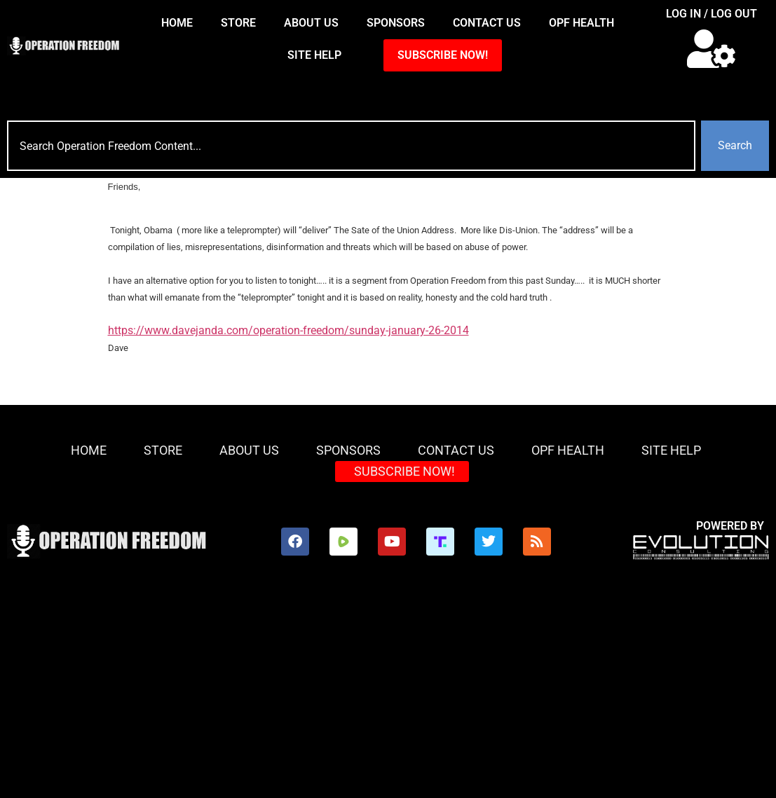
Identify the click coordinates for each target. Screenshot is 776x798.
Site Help (314, 55)
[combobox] (351, 146)
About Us (311, 22)
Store (238, 22)
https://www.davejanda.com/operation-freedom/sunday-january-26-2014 (288, 330)
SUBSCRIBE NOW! (442, 55)
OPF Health (581, 22)
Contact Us (487, 22)
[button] (711, 49)
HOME (177, 22)
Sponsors (396, 22)
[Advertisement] (388, 693)
